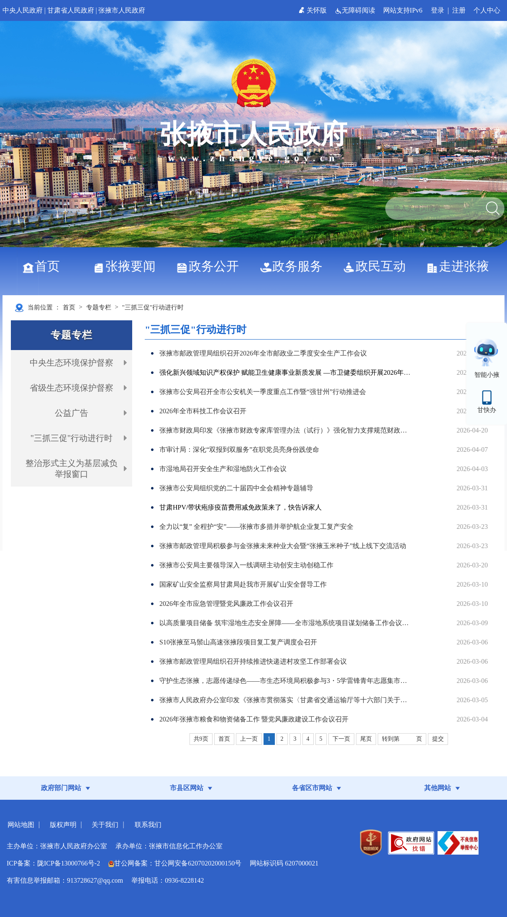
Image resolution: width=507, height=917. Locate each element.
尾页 (366, 739)
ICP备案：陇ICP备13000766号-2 (53, 863)
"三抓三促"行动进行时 (153, 307)
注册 (459, 10)
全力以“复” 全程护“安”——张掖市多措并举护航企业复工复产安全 (256, 526)
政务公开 (210, 266)
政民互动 (377, 266)
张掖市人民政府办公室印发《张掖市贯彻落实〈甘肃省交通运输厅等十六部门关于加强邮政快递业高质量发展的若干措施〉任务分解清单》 (285, 699)
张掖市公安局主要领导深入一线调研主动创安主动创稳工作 (246, 565)
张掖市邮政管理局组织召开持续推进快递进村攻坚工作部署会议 (253, 661)
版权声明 (63, 824)
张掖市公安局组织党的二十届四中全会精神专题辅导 (236, 488)
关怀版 (313, 10)
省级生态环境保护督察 (71, 387)
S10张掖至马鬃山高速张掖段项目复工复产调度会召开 (238, 642)
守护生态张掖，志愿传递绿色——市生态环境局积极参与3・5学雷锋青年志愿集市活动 (285, 680)
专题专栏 (98, 307)
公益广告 (71, 412)
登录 (437, 10)
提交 (438, 739)
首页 (44, 266)
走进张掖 (461, 266)
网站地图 (21, 824)
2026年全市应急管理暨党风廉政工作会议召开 (226, 603)
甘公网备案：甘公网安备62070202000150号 (174, 863)
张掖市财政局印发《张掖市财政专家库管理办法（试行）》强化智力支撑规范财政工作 (285, 430)
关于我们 (105, 824)
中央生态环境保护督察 (71, 362)
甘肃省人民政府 (70, 10)
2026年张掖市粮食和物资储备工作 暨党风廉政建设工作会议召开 (253, 719)
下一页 (341, 739)
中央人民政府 (23, 10)
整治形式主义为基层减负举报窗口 (72, 468)
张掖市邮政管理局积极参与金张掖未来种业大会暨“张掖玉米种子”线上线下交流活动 (282, 545)
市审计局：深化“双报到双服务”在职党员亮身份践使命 (239, 449)
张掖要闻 (127, 266)
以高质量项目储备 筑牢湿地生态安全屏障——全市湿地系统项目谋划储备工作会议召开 (285, 622)
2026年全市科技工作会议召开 (202, 411)
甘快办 (486, 410)
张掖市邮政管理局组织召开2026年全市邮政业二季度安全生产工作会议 (263, 353)
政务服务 (294, 266)
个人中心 (487, 10)
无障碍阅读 (356, 10)
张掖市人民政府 (121, 10)
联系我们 (148, 824)
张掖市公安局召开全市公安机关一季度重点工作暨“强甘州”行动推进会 (262, 391)
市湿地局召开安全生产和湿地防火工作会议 (223, 468)
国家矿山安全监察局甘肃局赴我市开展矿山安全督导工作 (243, 584)
